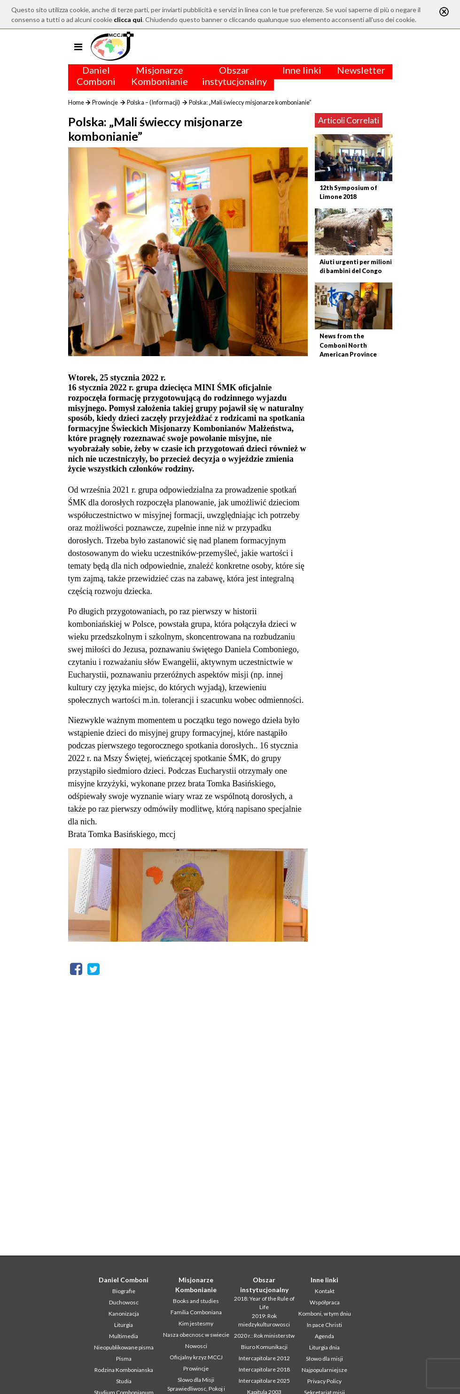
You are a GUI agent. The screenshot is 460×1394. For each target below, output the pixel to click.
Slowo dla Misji (196, 1379)
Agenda (324, 1336)
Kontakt (325, 1291)
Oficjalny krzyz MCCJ (196, 1357)
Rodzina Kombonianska (123, 1369)
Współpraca (325, 1302)
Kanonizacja (124, 1313)
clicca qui (128, 19)
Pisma (124, 1358)
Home (76, 102)
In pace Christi (324, 1324)
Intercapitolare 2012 (264, 1358)
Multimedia (123, 1336)
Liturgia (123, 1324)
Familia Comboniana (196, 1312)
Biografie (123, 1291)
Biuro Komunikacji (264, 1346)
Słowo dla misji (324, 1358)
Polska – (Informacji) (153, 102)
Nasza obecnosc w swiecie (196, 1334)
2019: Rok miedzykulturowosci (264, 1320)
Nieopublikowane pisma (124, 1347)
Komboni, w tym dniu (324, 1313)
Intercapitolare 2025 (264, 1380)
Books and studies (196, 1300)
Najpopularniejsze (324, 1369)
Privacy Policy (324, 1381)
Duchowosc (124, 1302)
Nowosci (196, 1345)
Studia (124, 1381)
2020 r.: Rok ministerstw (264, 1335)
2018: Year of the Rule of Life (264, 1302)
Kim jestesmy (196, 1323)
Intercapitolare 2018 (264, 1369)
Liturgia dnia (324, 1347)
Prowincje (105, 102)
